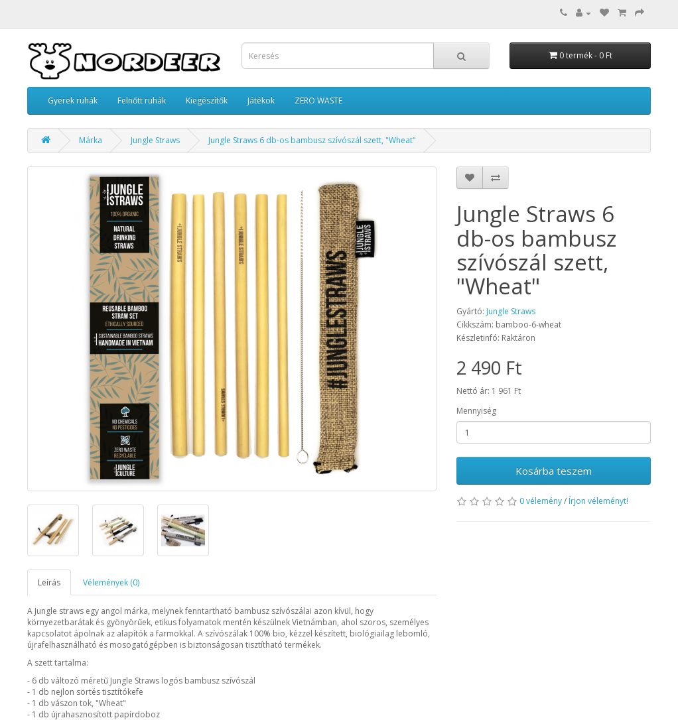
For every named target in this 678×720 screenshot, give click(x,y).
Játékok (261, 100)
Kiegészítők (207, 100)
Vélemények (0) (111, 582)
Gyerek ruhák (73, 100)
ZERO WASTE (318, 100)
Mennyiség (476, 410)
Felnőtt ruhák (141, 100)
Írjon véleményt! (598, 501)
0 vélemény (540, 501)
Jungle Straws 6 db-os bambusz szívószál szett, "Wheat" (312, 140)
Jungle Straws (155, 140)
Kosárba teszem (553, 470)
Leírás (49, 582)
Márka (90, 140)
